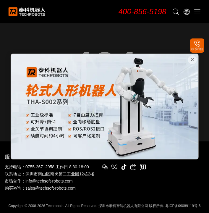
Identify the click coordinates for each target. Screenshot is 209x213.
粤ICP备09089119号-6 (183, 206)
